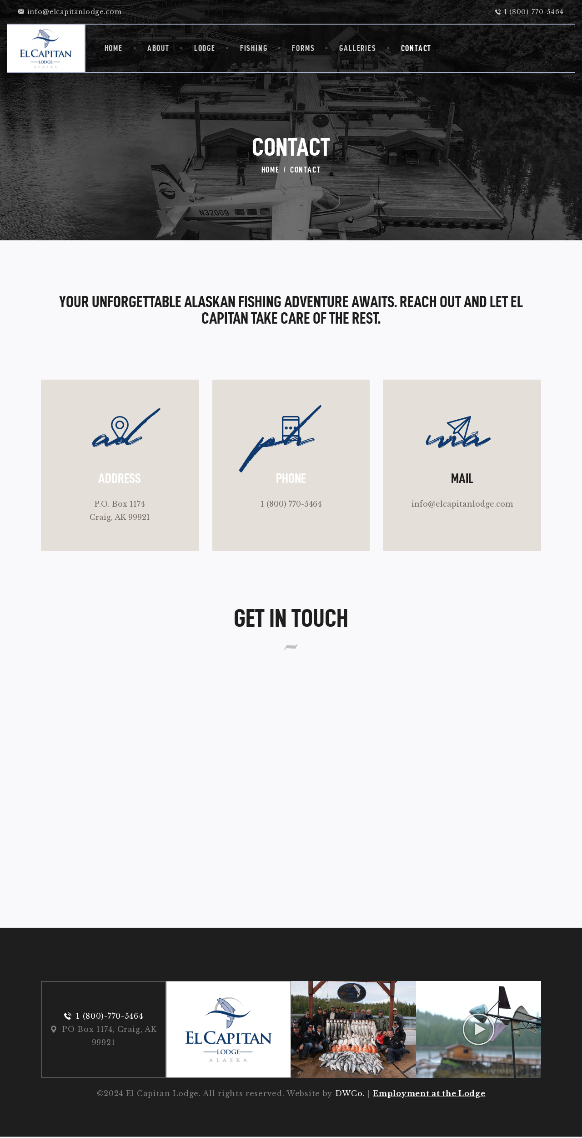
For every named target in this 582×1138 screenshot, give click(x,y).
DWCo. (350, 1094)
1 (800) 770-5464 (291, 504)
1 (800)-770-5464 (109, 1016)
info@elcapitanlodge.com (462, 504)
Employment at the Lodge (429, 1094)
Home (270, 169)
